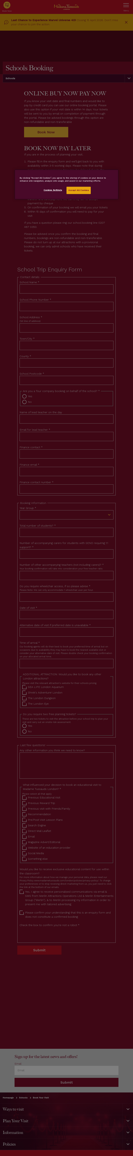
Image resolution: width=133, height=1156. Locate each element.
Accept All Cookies (78, 190)
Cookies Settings (53, 190)
